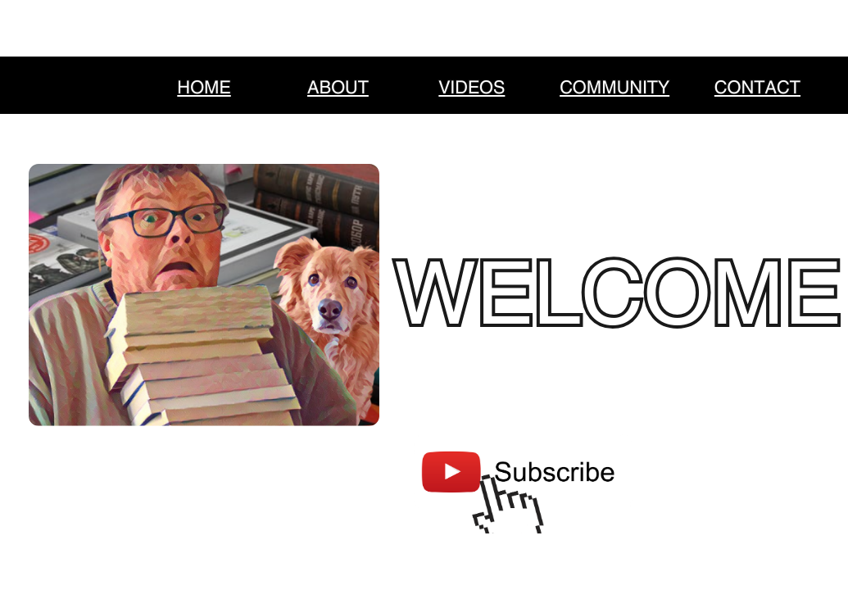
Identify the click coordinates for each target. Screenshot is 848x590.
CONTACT (757, 88)
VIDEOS (471, 88)
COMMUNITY (614, 88)
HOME (203, 88)
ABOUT (338, 88)
